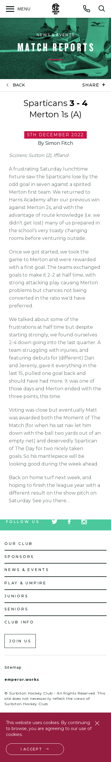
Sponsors (19, 556)
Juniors (16, 596)
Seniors (16, 609)
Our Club (18, 543)
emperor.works (21, 679)
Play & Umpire (25, 583)
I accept (31, 749)
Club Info (19, 622)
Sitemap (12, 667)
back (19, 85)
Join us (20, 641)
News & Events (26, 569)
